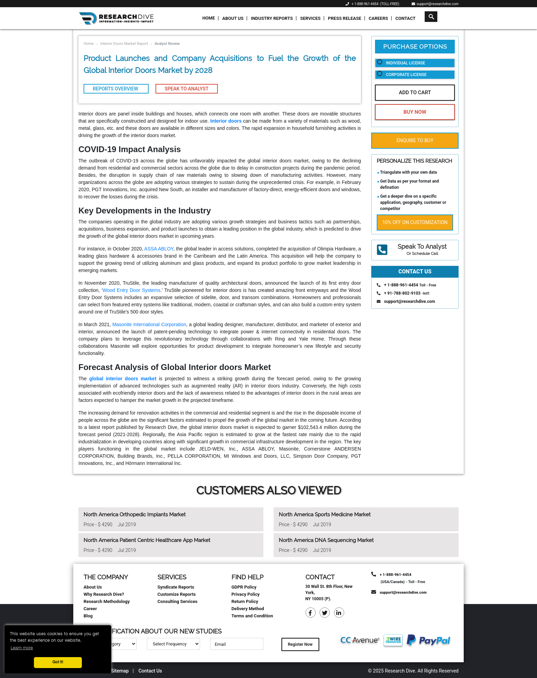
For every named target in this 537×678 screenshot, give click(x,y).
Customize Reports (177, 594)
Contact (406, 18)
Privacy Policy (246, 594)
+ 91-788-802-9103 (402, 293)
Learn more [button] (22, 648)
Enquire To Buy (415, 140)
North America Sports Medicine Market (325, 514)
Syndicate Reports (176, 587)
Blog (88, 615)
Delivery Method (248, 608)
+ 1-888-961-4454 (365, 4)
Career (90, 608)
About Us (232, 18)
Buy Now (414, 112)
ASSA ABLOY (158, 248)
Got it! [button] (57, 662)
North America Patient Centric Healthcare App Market (147, 540)
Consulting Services (178, 601)
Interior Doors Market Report (124, 43)
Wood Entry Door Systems (132, 290)
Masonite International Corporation (149, 324)
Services (310, 18)
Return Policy (245, 601)
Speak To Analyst (187, 88)
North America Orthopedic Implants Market (135, 514)
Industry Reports (272, 18)
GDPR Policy (244, 587)
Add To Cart (415, 92)
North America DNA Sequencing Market (326, 540)
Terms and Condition (252, 615)
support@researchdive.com (435, 4)
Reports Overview (116, 88)
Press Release (344, 18)
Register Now (300, 644)
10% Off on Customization (415, 222)
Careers (378, 18)
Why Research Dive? (104, 594)
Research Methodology (107, 601)
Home (208, 18)
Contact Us (150, 671)
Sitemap (120, 671)
